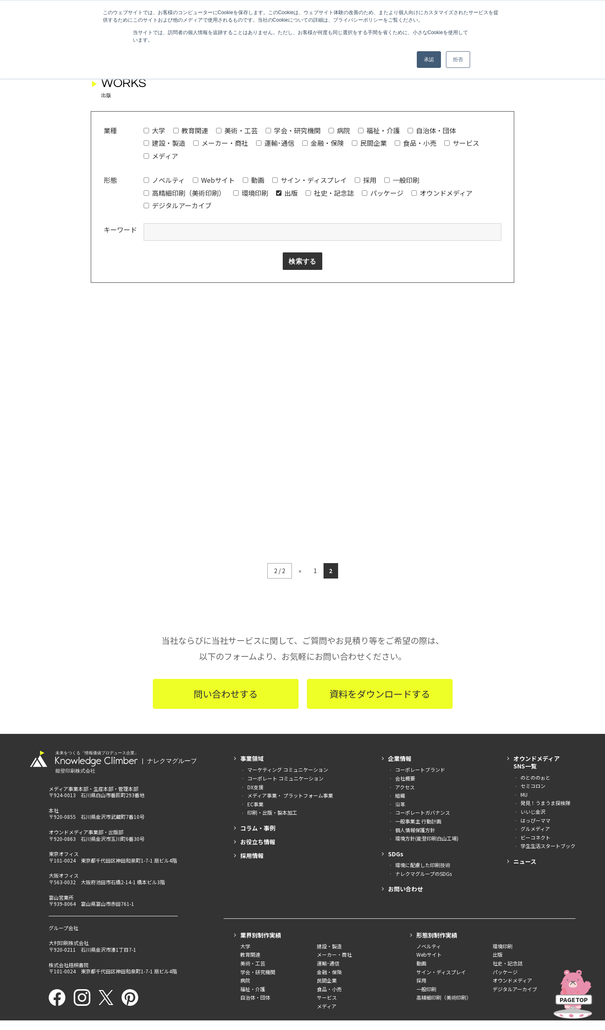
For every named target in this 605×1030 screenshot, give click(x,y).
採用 (365, 180)
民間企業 (369, 143)
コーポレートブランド (420, 660)
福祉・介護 (379, 130)
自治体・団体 (432, 130)
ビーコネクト (535, 728)
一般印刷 (401, 180)
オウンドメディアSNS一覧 (536, 653)
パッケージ (382, 193)
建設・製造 (164, 143)
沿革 (400, 694)
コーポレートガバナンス (422, 703)
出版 (287, 193)
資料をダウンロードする (379, 584)
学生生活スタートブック (547, 736)
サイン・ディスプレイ (309, 180)
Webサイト (214, 180)
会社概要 (405, 669)
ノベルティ (164, 180)
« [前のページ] (300, 461)
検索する (302, 261)
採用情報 (252, 746)
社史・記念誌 (330, 193)
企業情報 (399, 649)
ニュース (524, 752)
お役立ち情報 (257, 732)
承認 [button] (429, 59)
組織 (400, 686)
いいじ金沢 (532, 702)
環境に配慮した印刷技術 (422, 755)
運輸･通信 (275, 143)
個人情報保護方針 (415, 720)
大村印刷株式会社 (69, 833)
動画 (253, 180)
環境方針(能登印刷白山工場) (426, 729)
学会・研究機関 (293, 130)
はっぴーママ (535, 711)
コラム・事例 (257, 719)
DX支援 (255, 677)
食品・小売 (415, 143)
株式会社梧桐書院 (69, 855)
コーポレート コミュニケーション (285, 669)
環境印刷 (250, 193)
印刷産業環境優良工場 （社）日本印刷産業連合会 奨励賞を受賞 (302, 979)
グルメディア (535, 719)
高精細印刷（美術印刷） (184, 193)
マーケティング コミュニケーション (287, 660)
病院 (339, 130)
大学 (154, 130)
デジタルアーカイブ (178, 205)
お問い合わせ (405, 780)
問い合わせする (226, 584)
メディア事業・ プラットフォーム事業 (290, 686)
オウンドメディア (442, 193)
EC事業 (255, 694)
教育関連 (190, 130)
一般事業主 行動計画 (418, 712)
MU (524, 685)
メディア (161, 156)
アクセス (405, 677)
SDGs (395, 745)
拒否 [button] (458, 59)
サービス (461, 143)
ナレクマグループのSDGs (423, 764)
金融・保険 (323, 143)
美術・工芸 (237, 130)
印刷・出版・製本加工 (272, 703)
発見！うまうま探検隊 (545, 693)
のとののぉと (535, 668)
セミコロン (532, 676)
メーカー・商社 (220, 143)
